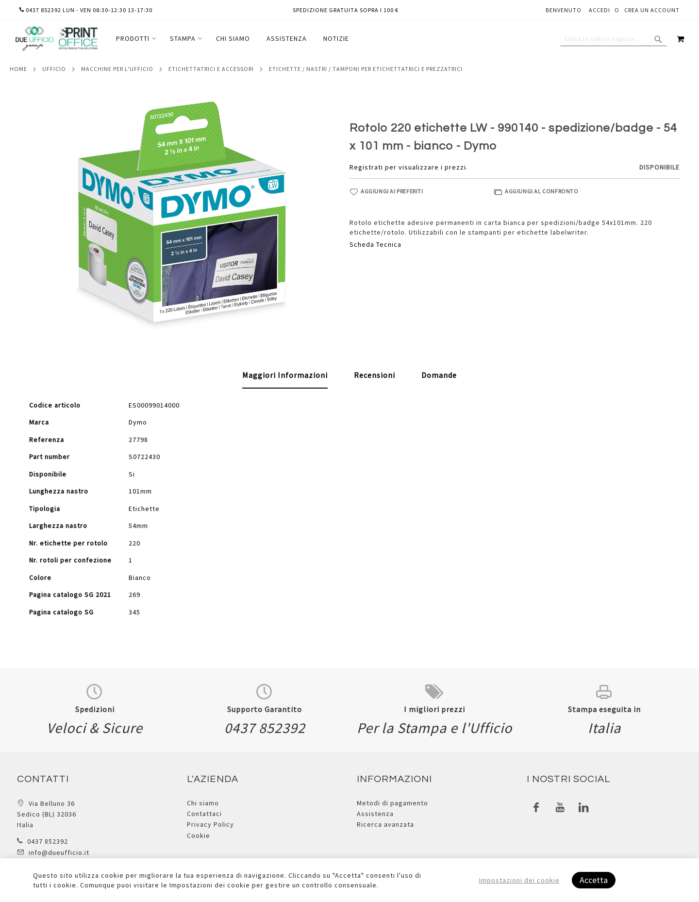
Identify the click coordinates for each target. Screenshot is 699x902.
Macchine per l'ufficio (117, 68)
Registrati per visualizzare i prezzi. (409, 167)
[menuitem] (134, 38)
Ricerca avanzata (385, 824)
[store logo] (56, 38)
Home (18, 68)
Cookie (198, 835)
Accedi (599, 10)
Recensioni (374, 375)
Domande (439, 375)
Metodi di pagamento (392, 803)
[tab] (285, 375)
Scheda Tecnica (375, 244)
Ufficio (54, 68)
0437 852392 (47, 841)
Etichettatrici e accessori (211, 68)
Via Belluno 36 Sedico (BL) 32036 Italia (46, 814)
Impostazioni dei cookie (519, 880)
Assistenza (375, 813)
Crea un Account (652, 10)
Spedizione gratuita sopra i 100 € (346, 10)
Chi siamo (203, 803)
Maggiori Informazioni (285, 375)
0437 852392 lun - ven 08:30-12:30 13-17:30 (85, 10)
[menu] (232, 38)
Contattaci (204, 813)
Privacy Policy (210, 824)
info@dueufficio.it (59, 852)
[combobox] (613, 39)
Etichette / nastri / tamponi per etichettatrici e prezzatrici (366, 68)
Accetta (594, 879)
